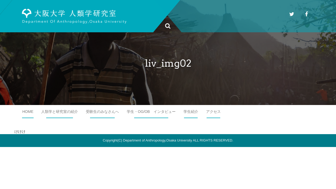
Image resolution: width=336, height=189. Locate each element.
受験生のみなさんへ (102, 111)
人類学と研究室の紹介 (59, 111)
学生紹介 (190, 111)
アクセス (213, 111)
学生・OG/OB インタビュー (151, 111)
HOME (27, 111)
